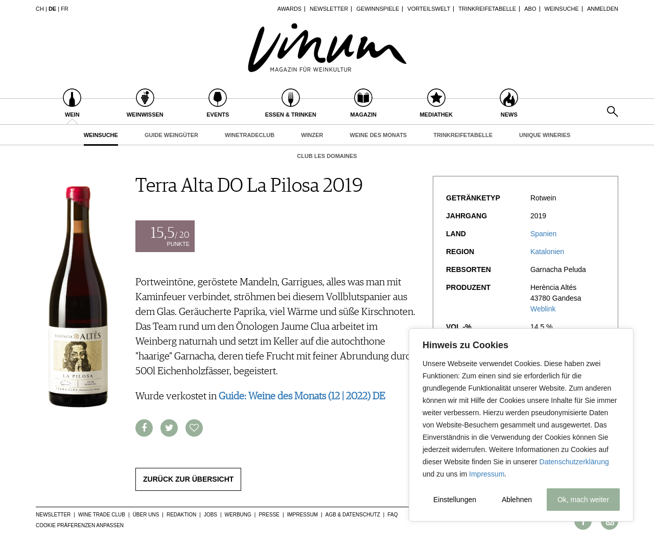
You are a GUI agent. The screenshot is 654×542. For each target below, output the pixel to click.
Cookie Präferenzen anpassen (80, 525)
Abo (530, 9)
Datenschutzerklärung (574, 462)
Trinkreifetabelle (487, 9)
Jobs (210, 514)
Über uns (146, 514)
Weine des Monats (378, 135)
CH (40, 9)
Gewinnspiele (378, 9)
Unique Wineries (544, 135)
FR (64, 9)
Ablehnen (517, 499)
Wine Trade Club (101, 514)
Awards (289, 9)
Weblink (543, 309)
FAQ (392, 514)
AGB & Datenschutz (352, 514)
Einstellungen (454, 499)
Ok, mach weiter (583, 499)
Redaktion (181, 514)
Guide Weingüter (171, 135)
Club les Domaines (327, 156)
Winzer (312, 135)
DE (52, 9)
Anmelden (602, 9)
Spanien (543, 234)
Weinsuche (562, 9)
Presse (269, 514)
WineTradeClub (249, 135)
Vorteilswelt (428, 9)
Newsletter (329, 9)
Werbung (238, 514)
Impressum (486, 474)
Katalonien (547, 251)
